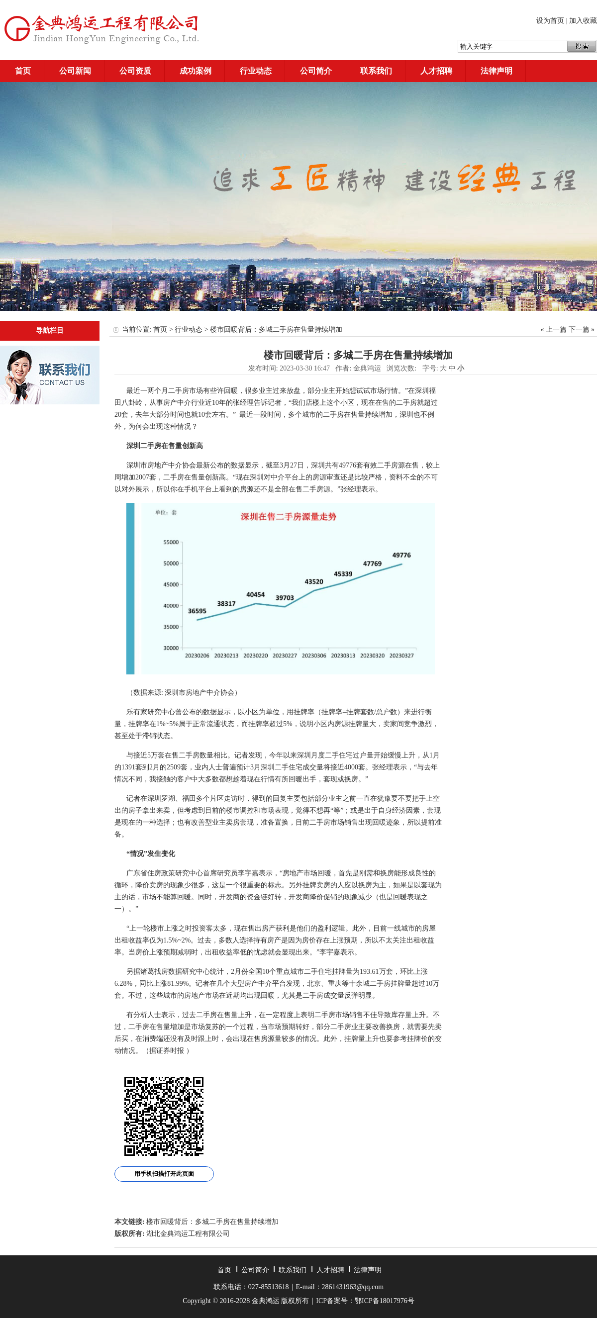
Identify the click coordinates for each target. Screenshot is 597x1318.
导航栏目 (50, 330)
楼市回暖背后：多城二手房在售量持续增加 (212, 1221)
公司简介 (316, 71)
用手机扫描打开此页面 (164, 1173)
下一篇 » (582, 329)
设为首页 (550, 20)
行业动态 (256, 71)
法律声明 (496, 71)
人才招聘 (436, 71)
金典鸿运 (367, 368)
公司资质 (135, 71)
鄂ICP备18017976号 (384, 1301)
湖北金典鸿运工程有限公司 (188, 1233)
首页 (23, 71)
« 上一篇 (554, 329)
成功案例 (195, 71)
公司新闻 (75, 71)
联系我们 (376, 71)
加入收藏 (583, 20)
